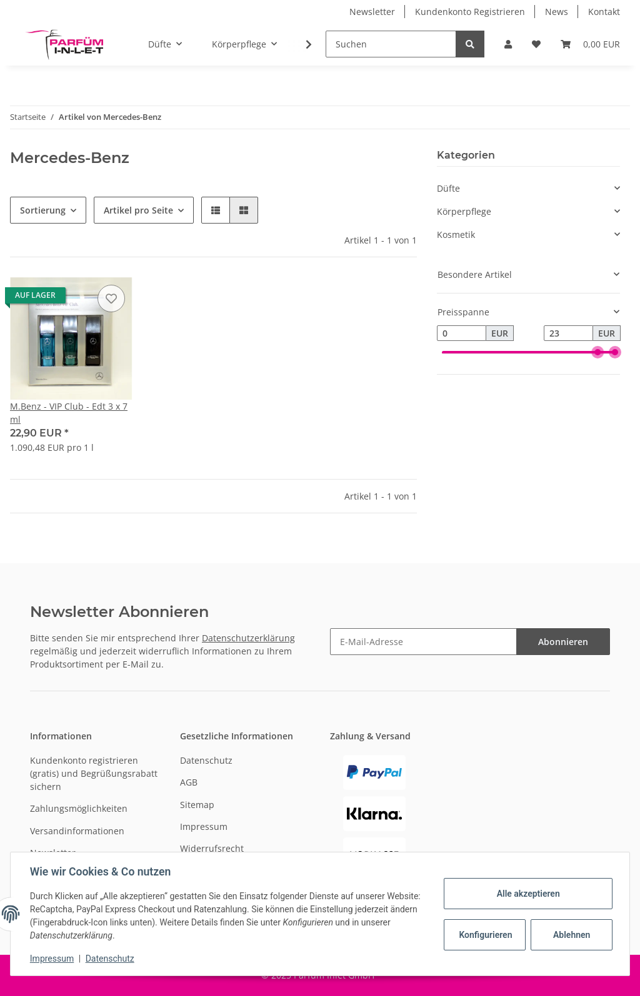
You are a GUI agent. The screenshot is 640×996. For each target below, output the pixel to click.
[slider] (597, 353)
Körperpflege (464, 211)
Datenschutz (206, 760)
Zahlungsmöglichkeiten (79, 808)
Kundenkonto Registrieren (470, 11)
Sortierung (43, 210)
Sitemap (197, 805)
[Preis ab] (461, 333)
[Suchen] (391, 44)
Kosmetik (456, 234)
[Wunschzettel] (536, 44)
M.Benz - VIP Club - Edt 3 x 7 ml (69, 412)
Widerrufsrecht (212, 848)
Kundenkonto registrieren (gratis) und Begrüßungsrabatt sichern (94, 773)
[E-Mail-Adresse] (423, 641)
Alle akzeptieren (527, 894)
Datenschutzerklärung (248, 638)
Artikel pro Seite (138, 210)
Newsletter (372, 11)
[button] (508, 44)
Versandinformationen (77, 831)
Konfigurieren (485, 935)
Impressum (204, 826)
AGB (189, 782)
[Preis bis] (568, 333)
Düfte (448, 188)
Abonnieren (563, 642)
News (556, 11)
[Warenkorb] (590, 44)
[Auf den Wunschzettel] (111, 298)
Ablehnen (570, 935)
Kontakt (604, 11)
